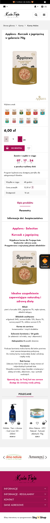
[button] (44, 6)
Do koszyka (14, 148)
